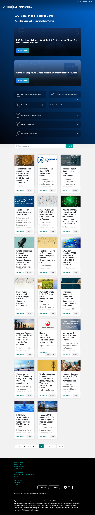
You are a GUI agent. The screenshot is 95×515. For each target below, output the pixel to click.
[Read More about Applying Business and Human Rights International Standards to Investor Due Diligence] (24, 338)
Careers (84, 2)
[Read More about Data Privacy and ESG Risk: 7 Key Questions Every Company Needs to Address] (47, 215)
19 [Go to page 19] (54, 446)
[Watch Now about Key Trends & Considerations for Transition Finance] (71, 338)
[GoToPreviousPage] (16, 446)
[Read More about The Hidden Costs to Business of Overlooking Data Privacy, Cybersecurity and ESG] (47, 256)
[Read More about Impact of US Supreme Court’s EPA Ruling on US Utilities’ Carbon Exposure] (47, 420)
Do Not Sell (17, 464)
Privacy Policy (18, 462)
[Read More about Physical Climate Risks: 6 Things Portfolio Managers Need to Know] (47, 297)
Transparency (18, 472)
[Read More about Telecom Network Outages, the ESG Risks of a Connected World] (71, 379)
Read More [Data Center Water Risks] (22, 81)
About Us (78, 2)
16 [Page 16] (41, 446)
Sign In (90, 2)
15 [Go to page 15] (37, 446)
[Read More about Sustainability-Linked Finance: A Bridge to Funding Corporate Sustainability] (24, 379)
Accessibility (18, 480)
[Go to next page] (62, 446)
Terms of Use (18, 468)
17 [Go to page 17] (46, 446)
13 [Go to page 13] (28, 446)
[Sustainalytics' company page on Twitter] (69, 487)
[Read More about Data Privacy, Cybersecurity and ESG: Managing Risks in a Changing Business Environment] (24, 297)
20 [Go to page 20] (59, 446)
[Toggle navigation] (90, 7)
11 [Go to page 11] (20, 446)
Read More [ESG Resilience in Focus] (22, 51)
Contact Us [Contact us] (54, 487)
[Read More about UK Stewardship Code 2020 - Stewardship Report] (47, 174)
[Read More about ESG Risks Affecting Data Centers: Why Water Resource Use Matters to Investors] (24, 420)
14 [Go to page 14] (33, 446)
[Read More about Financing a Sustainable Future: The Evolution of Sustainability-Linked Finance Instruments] (71, 297)
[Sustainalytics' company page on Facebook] (72, 487)
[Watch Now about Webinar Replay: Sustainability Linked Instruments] (71, 174)
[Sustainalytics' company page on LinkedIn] (65, 487)
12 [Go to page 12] (24, 446)
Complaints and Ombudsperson (24, 474)
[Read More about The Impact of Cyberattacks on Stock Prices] (24, 215)
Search (69, 146)
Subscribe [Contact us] (42, 487)
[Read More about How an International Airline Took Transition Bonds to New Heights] (47, 338)
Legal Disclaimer (19, 466)
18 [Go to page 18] (50, 446)
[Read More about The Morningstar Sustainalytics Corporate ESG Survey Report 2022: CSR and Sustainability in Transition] (24, 174)
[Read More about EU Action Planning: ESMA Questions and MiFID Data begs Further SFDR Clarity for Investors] (71, 256)
